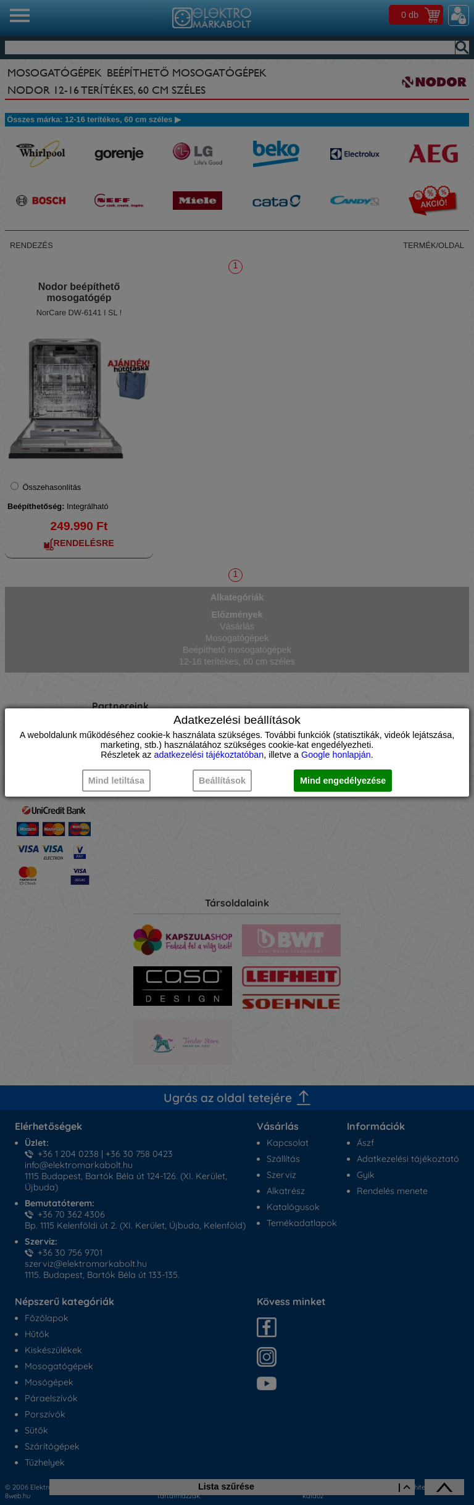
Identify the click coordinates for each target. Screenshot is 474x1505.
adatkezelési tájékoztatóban (209, 755)
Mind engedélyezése (343, 781)
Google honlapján (336, 755)
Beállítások (222, 781)
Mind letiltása (116, 781)
